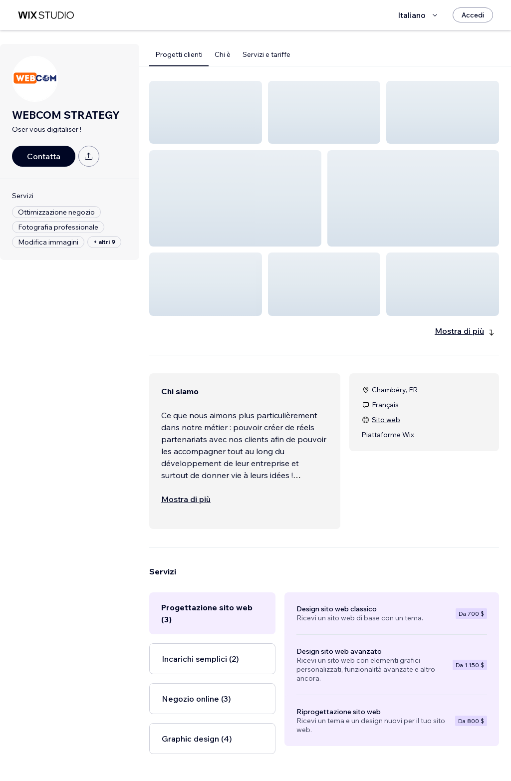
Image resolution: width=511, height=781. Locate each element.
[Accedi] (473, 14)
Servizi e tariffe (266, 54)
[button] (205, 112)
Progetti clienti (179, 54)
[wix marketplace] (46, 15)
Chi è (223, 54)
